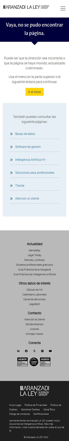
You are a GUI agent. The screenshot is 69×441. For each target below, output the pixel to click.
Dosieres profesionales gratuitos (34, 264)
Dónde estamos (34, 324)
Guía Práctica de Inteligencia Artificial (34, 274)
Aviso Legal (15, 405)
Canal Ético (49, 409)
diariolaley (34, 250)
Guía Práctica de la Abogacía (34, 269)
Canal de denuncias (34, 299)
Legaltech (34, 304)
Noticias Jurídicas (34, 260)
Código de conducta (19, 414)
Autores (34, 329)
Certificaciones (41, 414)
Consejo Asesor (34, 334)
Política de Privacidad (36, 405)
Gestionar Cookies (30, 409)
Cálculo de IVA (34, 289)
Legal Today (34, 255)
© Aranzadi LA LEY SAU (36, 437)
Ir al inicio (34, 92)
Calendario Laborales (34, 294)
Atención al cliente (34, 319)
